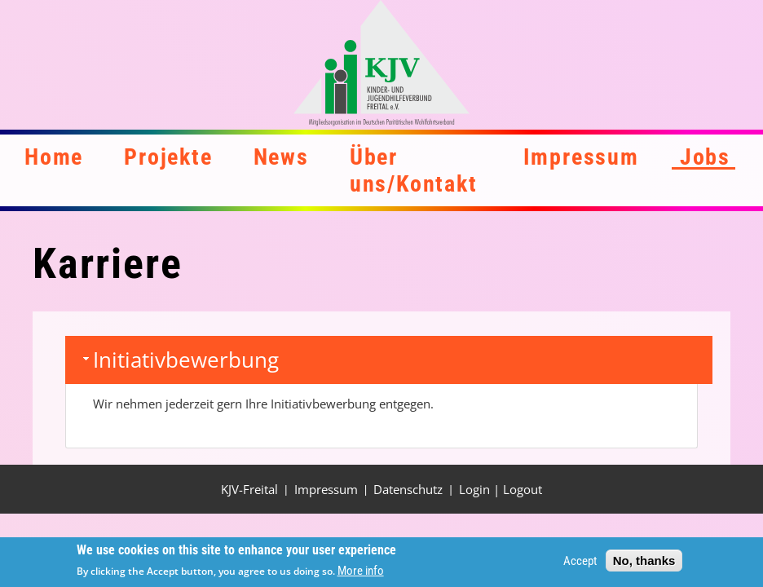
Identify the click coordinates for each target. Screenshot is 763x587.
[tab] (388, 360)
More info (360, 574)
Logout (522, 489)
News (281, 156)
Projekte (168, 156)
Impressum (581, 156)
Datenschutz (408, 489)
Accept (580, 563)
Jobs (705, 156)
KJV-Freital (249, 489)
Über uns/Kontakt (414, 170)
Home (53, 156)
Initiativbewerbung (186, 359)
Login (474, 489)
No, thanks (644, 563)
